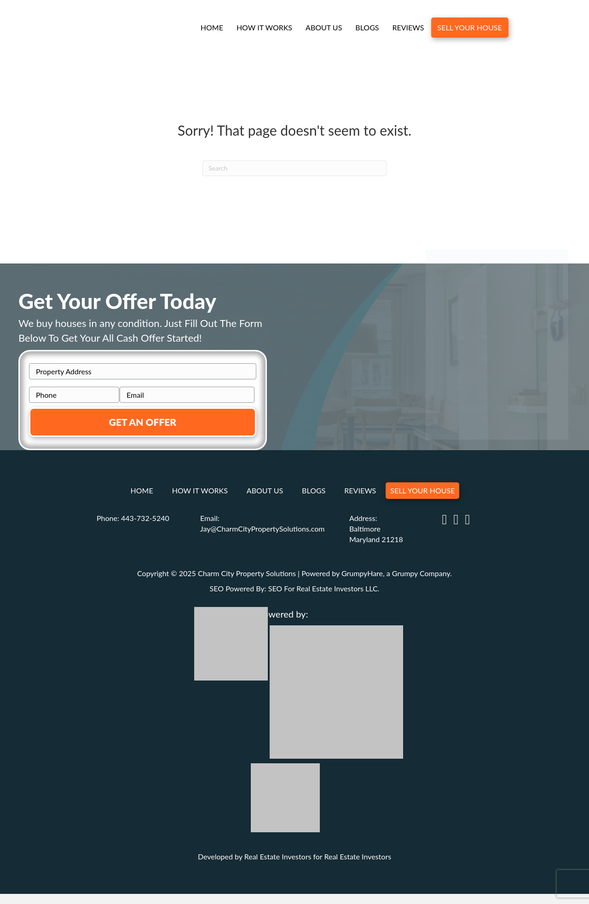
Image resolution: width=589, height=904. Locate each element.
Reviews (408, 28)
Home (211, 28)
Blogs (367, 28)
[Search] (294, 169)
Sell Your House (469, 28)
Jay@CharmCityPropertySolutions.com (262, 528)
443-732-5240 (145, 517)
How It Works (264, 28)
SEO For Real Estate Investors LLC (323, 587)
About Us (323, 28)
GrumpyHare (362, 572)
